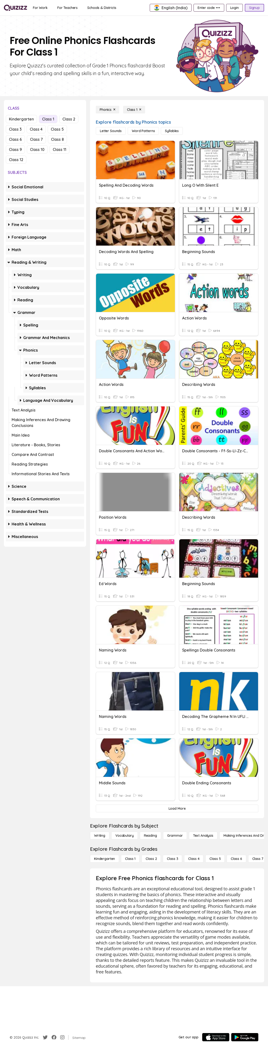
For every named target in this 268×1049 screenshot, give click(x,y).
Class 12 (16, 159)
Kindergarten (21, 119)
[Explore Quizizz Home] (15, 8)
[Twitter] (45, 1037)
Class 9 (15, 149)
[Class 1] (134, 109)
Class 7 (36, 139)
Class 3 (15, 129)
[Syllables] (172, 131)
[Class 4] (193, 859)
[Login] (234, 8)
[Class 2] (151, 859)
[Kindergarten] (104, 859)
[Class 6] (236, 859)
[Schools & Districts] (101, 8)
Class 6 (15, 139)
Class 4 (36, 129)
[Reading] (150, 835)
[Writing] (99, 835)
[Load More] (177, 808)
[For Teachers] (67, 8)
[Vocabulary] (124, 835)
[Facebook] (54, 1037)
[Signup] (254, 8)
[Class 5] (215, 859)
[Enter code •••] (209, 8)
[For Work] (40, 8)
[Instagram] (62, 1037)
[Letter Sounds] (111, 131)
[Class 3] (172, 859)
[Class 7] (258, 859)
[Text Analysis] (203, 835)
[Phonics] (107, 109)
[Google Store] (244, 1037)
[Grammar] (175, 835)
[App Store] (215, 1037)
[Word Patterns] (143, 131)
